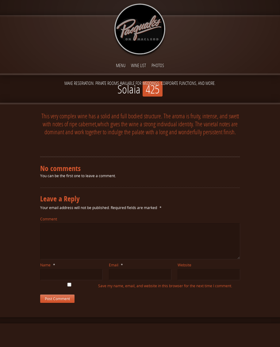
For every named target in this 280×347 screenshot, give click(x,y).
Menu (120, 65)
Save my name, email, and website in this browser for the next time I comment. (165, 285)
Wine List (138, 65)
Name (47, 265)
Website (184, 265)
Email (116, 265)
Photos (158, 65)
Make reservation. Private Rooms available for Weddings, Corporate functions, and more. (140, 83)
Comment (48, 219)
